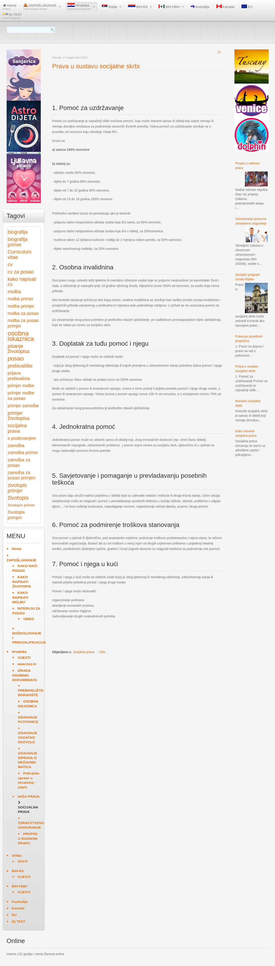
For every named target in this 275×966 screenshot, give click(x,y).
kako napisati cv (22, 281)
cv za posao (21, 272)
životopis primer (21, 505)
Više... (103, 652)
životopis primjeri (16, 515)
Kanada (225, 7)
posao (16, 358)
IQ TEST (12, 15)
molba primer (20, 298)
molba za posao (23, 313)
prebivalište (20, 366)
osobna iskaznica (21, 336)
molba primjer (21, 306)
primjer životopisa (19, 415)
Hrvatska (79, 6)
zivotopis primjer (17, 487)
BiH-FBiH (169, 7)
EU (247, 7)
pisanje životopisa (19, 348)
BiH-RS (138, 7)
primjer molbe (21, 385)
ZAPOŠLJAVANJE (40, 6)
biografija (18, 232)
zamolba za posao (19, 462)
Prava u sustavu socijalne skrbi (96, 66)
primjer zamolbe (23, 405)
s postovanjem (22, 438)
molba (14, 291)
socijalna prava (83, 652)
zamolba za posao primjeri (21, 475)
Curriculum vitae (19, 254)
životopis (18, 498)
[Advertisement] (135, 84)
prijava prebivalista (19, 376)
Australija (200, 7)
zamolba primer (23, 452)
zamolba (16, 445)
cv (10, 264)
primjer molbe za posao (21, 396)
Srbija (109, 7)
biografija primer (18, 242)
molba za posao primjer (23, 323)
